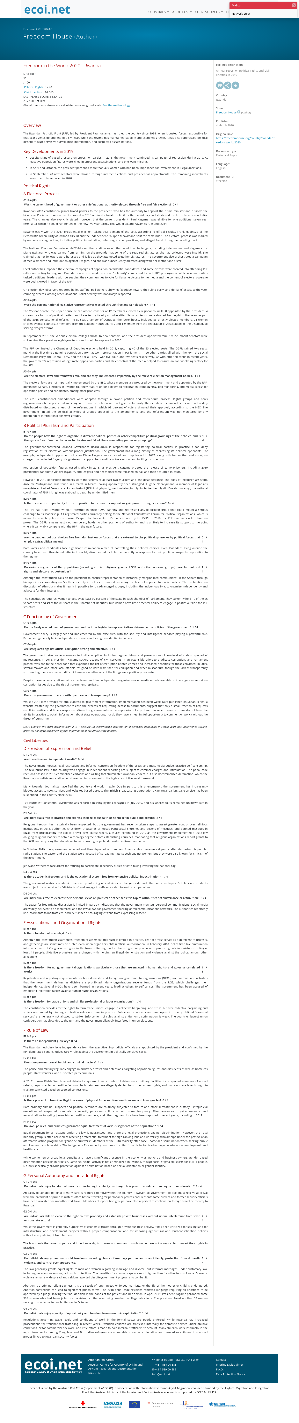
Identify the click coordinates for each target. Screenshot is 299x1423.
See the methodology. (117, 111)
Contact (221, 1366)
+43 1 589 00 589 (165, 1375)
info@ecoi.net (161, 1380)
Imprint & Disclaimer (229, 1371)
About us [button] (180, 12)
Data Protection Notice (230, 1380)
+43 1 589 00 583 (165, 1371)
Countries (157, 12)
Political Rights (33, 93)
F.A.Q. (220, 1375)
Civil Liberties (33, 98)
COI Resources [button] (207, 12)
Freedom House (228, 118)
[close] (294, 5)
